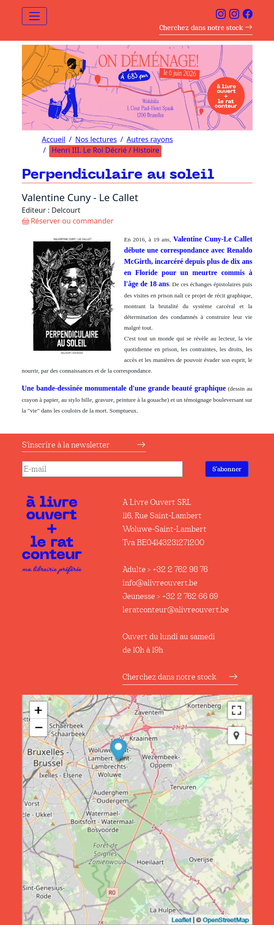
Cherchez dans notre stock (206, 27)
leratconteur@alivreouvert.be (175, 609)
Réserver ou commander (68, 221)
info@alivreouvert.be (160, 582)
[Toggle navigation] (34, 16)
